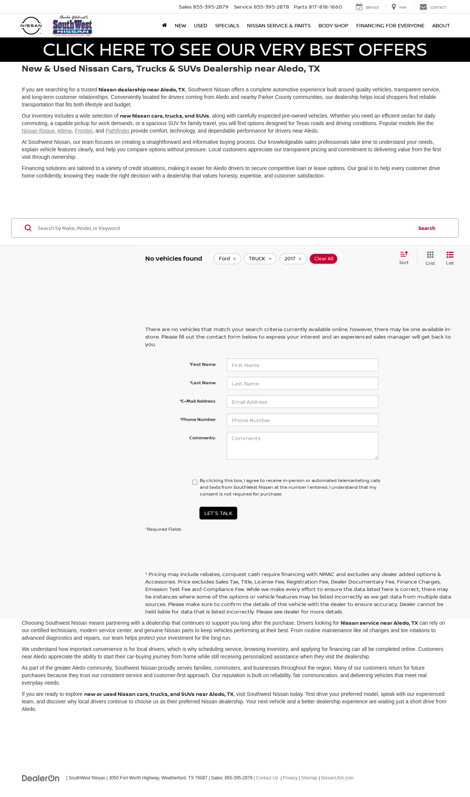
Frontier (83, 131)
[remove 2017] (293, 258)
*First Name (202, 364)
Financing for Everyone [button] (390, 25)
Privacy (290, 778)
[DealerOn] (41, 778)
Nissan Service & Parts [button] (279, 25)
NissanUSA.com (337, 778)
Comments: (202, 437)
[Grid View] (428, 258)
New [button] (180, 25)
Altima (64, 131)
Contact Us (267, 778)
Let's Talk (218, 512)
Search (427, 228)
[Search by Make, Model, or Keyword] (224, 228)
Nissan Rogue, (39, 131)
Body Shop (333, 25)
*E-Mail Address (198, 401)
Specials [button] (227, 25)
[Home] (164, 25)
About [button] (441, 25)
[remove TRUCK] (260, 258)
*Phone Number (198, 419)
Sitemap (309, 778)
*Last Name (203, 382)
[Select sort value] (406, 258)
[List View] (450, 258)
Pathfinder (118, 131)
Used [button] (200, 25)
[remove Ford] (227, 258)
